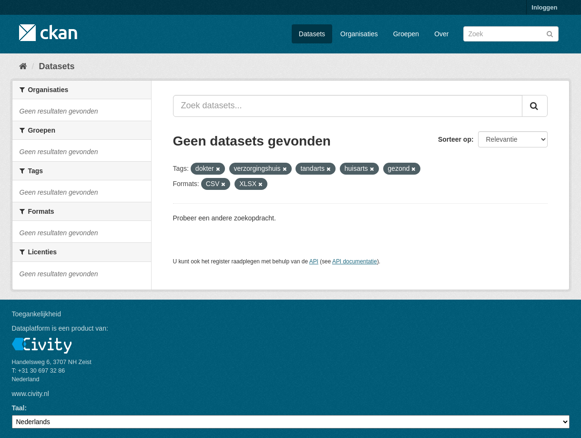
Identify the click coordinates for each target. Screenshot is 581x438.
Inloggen (544, 7)
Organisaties (359, 34)
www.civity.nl (30, 393)
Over (441, 34)
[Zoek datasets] (511, 34)
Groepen (406, 34)
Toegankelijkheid (36, 314)
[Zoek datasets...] (347, 106)
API (313, 261)
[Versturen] (550, 33)
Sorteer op (454, 139)
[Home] (23, 66)
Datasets (312, 34)
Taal (18, 408)
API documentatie (354, 261)
